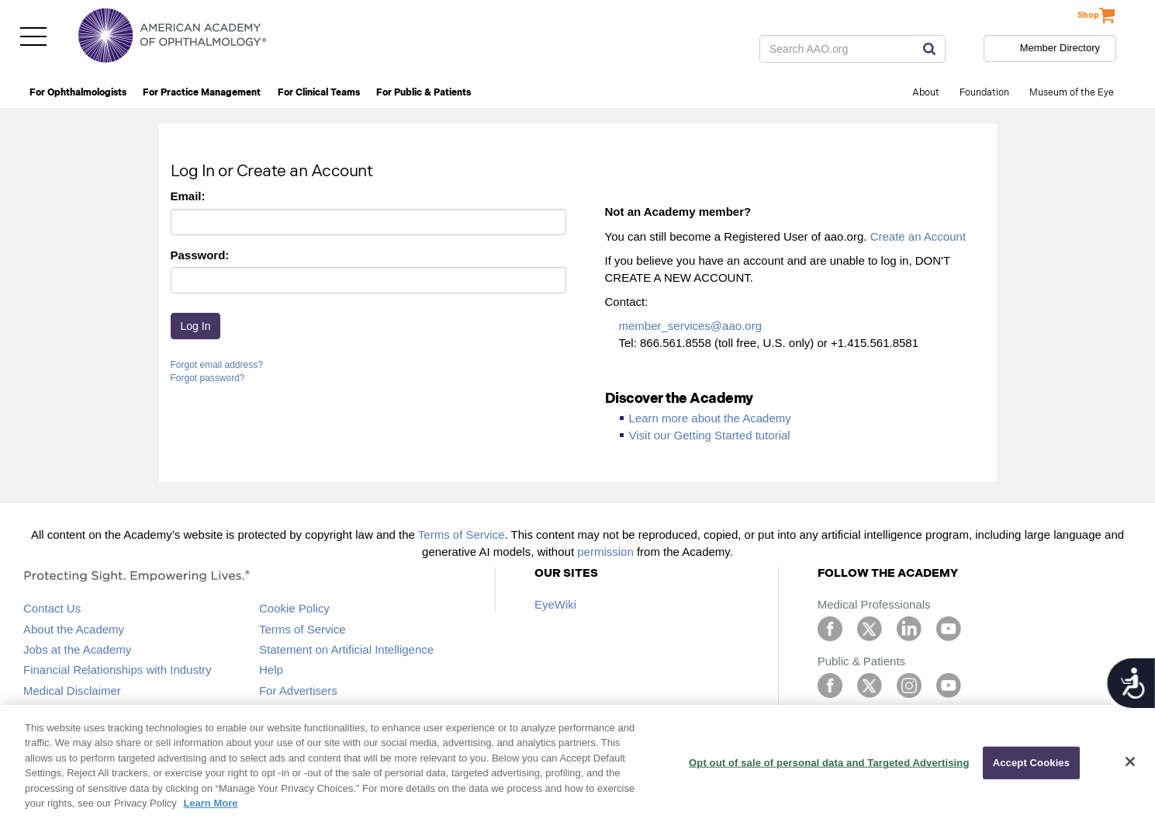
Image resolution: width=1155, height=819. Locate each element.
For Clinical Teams (319, 93)
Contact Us (52, 608)
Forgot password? (208, 378)
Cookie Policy (294, 608)
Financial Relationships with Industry (117, 669)
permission (605, 551)
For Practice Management (202, 93)
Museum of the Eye (1071, 93)
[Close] (1130, 761)
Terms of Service (461, 534)
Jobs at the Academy (77, 649)
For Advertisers (298, 690)
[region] (577, 762)
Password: (200, 255)
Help (271, 669)
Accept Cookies (1031, 763)
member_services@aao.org (690, 325)
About (925, 93)
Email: (188, 196)
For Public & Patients (423, 93)
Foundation (984, 93)
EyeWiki (555, 604)
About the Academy (73, 629)
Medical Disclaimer (72, 690)
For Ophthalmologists (77, 93)
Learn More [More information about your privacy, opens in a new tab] (210, 803)
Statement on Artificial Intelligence (346, 649)
